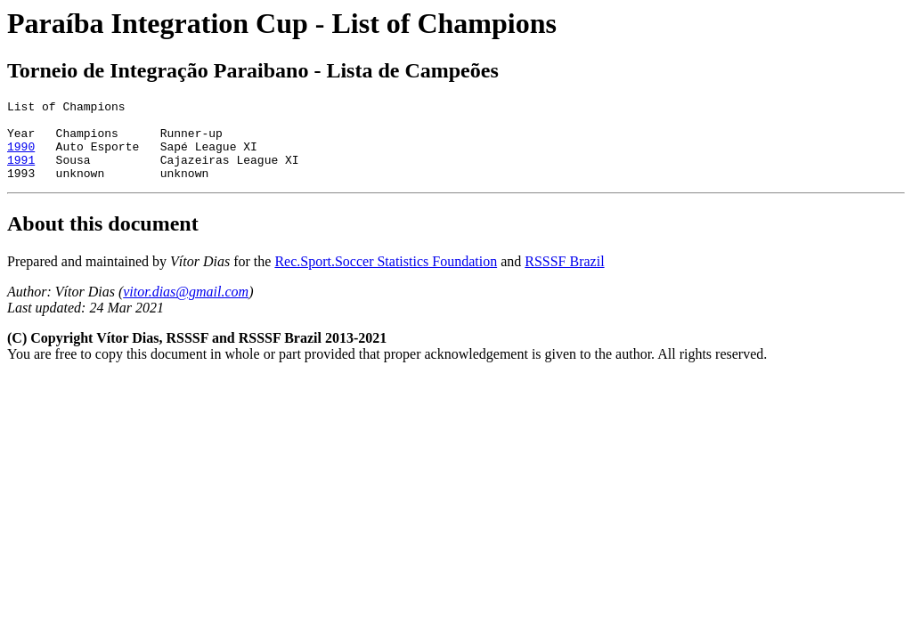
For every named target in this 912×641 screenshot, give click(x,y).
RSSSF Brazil (564, 277)
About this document (103, 239)
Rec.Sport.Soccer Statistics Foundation (385, 277)
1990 (21, 157)
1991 (21, 173)
